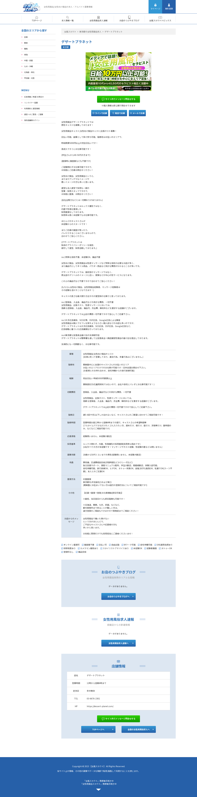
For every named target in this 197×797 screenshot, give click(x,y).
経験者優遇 (152, 548)
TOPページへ (98, 729)
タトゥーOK (166, 548)
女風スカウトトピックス (160, 20)
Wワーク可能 (130, 544)
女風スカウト (70, 31)
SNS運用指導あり (165, 544)
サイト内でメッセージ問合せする (118, 99)
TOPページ (37, 20)
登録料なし (69, 551)
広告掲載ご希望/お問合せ (34, 96)
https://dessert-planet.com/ (100, 706)
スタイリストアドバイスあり (116, 548)
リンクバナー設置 (31, 102)
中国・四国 (28, 60)
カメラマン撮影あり (89, 548)
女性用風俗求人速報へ (119, 643)
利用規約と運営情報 (32, 108)
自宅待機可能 (146, 544)
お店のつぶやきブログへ (119, 596)
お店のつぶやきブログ (129, 20)
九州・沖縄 (28, 66)
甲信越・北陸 (29, 78)
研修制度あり (70, 548)
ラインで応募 (99, 113)
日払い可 (103, 544)
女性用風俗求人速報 (98, 20)
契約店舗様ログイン (32, 120)
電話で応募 (118, 113)
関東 (26, 43)
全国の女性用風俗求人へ (139, 729)
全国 (26, 37)
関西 (26, 48)
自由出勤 (115, 544)
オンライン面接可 (72, 544)
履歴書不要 (89, 544)
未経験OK (137, 548)
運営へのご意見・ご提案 (33, 114)
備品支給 (82, 551)
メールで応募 (137, 113)
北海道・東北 (29, 72)
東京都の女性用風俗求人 (90, 31)
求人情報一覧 (68, 20)
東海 (26, 54)
